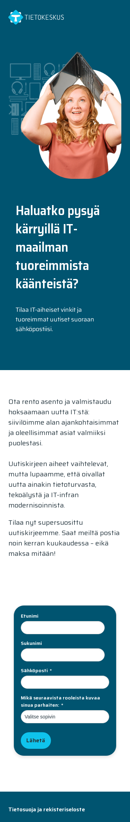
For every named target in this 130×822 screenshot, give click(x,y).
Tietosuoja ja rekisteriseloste (46, 809)
